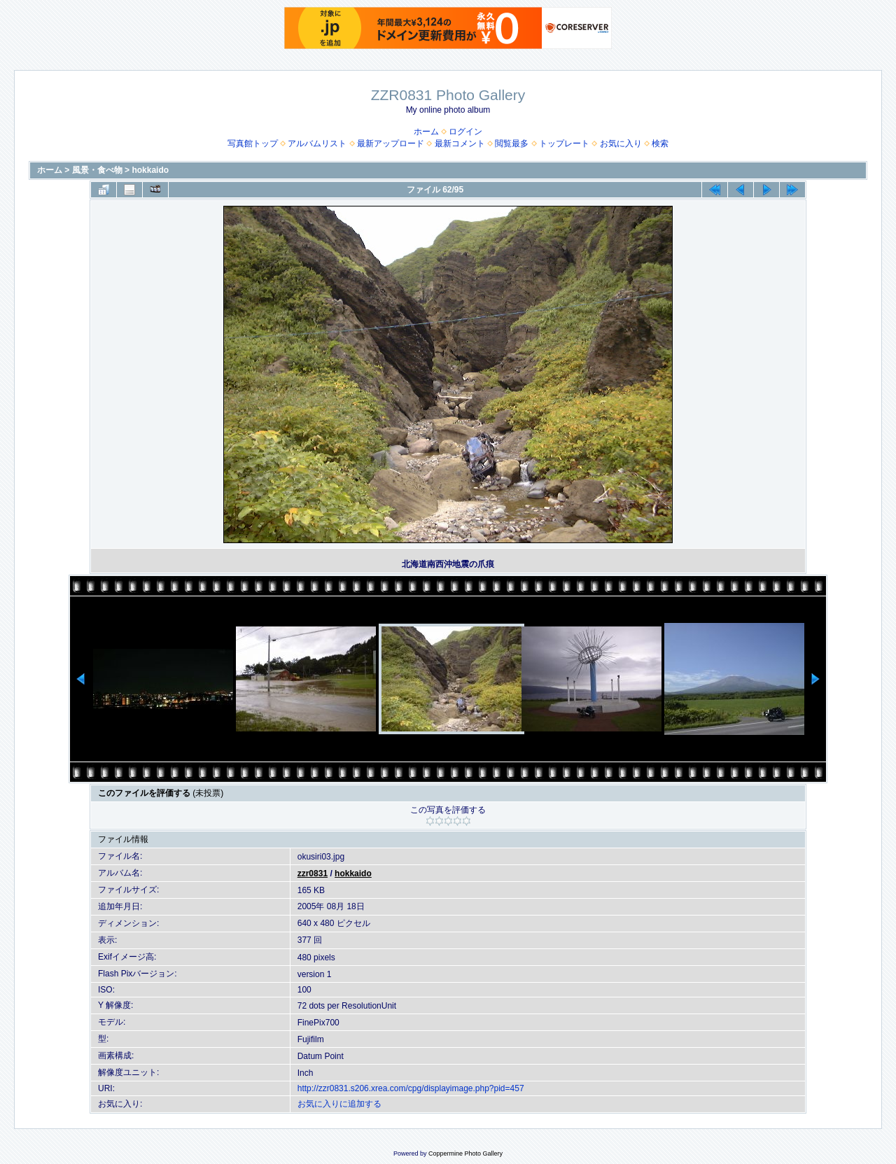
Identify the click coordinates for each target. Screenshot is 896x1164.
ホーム (426, 131)
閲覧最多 (511, 143)
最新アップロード (390, 143)
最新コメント (460, 143)
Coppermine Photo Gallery (465, 1153)
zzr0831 (313, 873)
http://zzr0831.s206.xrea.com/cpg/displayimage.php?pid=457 (411, 1088)
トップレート (564, 143)
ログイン (465, 131)
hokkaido (150, 170)
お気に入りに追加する (340, 1104)
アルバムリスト (317, 143)
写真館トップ (252, 143)
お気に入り (621, 143)
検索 (660, 143)
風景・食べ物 (97, 170)
